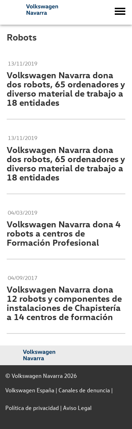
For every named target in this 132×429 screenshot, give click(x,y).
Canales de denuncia (84, 390)
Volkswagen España (29, 390)
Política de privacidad (32, 407)
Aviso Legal (77, 407)
